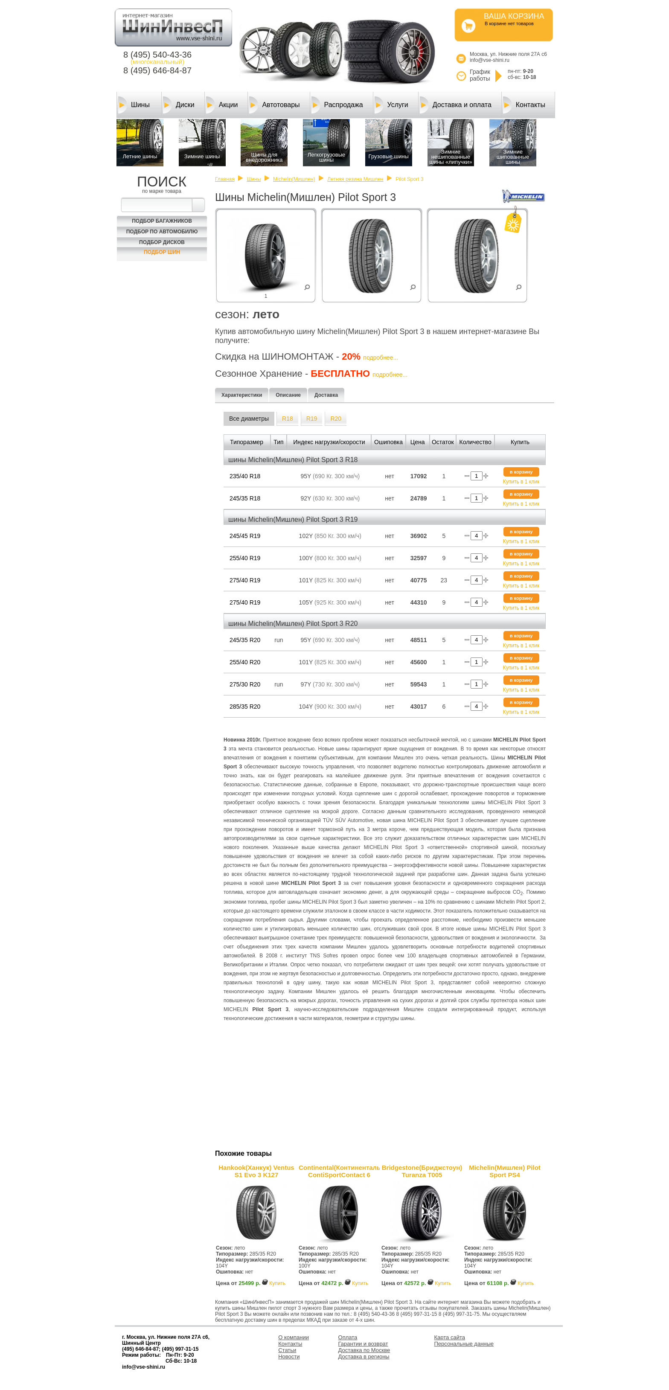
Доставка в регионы (364, 1356)
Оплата (348, 1337)
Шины (134, 105)
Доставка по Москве (364, 1350)
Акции (222, 105)
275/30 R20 (245, 684)
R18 (287, 418)
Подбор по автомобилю (162, 232)
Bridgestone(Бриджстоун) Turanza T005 (422, 1171)
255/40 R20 (245, 662)
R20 (335, 418)
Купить (277, 1283)
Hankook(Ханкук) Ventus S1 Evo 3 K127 (256, 1171)
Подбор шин (162, 252)
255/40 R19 (245, 558)
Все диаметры (249, 418)
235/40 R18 (245, 476)
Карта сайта (449, 1337)
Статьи (287, 1350)
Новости (289, 1356)
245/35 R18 (245, 498)
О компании (293, 1337)
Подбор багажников (162, 221)
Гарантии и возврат (363, 1344)
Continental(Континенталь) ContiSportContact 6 (339, 1171)
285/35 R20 (245, 706)
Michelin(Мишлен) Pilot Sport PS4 (505, 1171)
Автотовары (274, 105)
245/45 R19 (245, 535)
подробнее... (380, 357)
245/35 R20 (245, 640)
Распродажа (337, 105)
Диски (179, 105)
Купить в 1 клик (521, 482)
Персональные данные (464, 1344)
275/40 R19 (245, 580)
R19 (311, 418)
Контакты (524, 105)
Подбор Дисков (162, 242)
